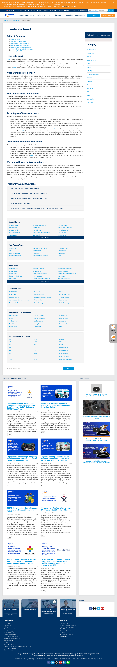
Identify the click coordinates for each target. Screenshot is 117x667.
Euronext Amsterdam (65, 359)
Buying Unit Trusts (64, 294)
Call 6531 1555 (21, 10)
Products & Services (26, 15)
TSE (35, 356)
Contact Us (58, 10)
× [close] (113, 2)
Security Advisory (96, 659)
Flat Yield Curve (37, 230)
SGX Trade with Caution (11, 636)
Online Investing (64, 303)
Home (6, 20)
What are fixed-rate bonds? (18, 41)
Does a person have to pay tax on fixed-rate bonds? (29, 198)
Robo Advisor (63, 300)
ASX (10, 345)
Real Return (61, 276)
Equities (89, 81)
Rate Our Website (9, 644)
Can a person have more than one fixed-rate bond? (29, 193)
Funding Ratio (13, 273)
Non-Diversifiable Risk (64, 278)
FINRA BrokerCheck (10, 648)
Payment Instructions (10, 629)
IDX (35, 345)
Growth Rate (37, 271)
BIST (10, 353)
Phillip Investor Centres (67, 627)
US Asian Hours (64, 342)
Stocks (89, 67)
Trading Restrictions (10, 634)
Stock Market (91, 85)
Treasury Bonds (64, 297)
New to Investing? (9, 640)
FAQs (66, 10)
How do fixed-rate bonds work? (19, 43)
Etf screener (62, 321)
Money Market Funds (15, 303)
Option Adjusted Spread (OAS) (42, 278)
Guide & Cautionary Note (67, 659)
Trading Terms (91, 60)
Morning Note (13, 327)
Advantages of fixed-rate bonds (19, 45)
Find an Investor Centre (45, 10)
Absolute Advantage (15, 255)
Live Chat (31, 10)
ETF (88, 92)
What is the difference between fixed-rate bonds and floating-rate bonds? (37, 208)
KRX (10, 347)
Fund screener (63, 318)
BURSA (61, 345)
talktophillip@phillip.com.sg (68, 625)
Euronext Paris (63, 353)
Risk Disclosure (40, 659)
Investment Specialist (66, 634)
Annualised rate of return (40, 255)
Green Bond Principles (39, 225)
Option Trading (38, 303)
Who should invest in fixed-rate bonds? (22, 49)
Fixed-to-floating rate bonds (41, 232)
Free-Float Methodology (40, 273)
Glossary (12, 20)
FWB (35, 353)
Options (89, 78)
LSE (35, 347)
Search (74, 10)
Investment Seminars (65, 324)
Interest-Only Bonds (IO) (65, 227)
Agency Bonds (13, 235)
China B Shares (63, 350)
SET (10, 350)
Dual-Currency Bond (15, 232)
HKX (35, 342)
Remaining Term (62, 235)
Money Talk (37, 324)
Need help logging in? (10, 631)
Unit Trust (90, 102)
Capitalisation (62, 253)
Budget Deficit (62, 250)
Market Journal (38, 321)
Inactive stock (37, 250)
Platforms (40, 15)
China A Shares (63, 347)
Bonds (18, 20)
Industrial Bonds (14, 230)
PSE (10, 342)
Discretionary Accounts (64, 268)
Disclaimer (18, 659)
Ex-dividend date (62, 248)
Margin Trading (13, 291)
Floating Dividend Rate (15, 276)
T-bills (59, 255)
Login (111, 10)
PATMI (10, 250)
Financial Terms (91, 49)
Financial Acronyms (93, 74)
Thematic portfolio (39, 315)
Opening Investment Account (42, 297)
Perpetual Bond (62, 225)
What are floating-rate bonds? (21, 203)
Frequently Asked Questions (18, 51)
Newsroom (63, 636)
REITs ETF (37, 291)
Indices (11, 318)
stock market (56, 129)
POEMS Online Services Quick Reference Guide (17, 646)
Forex (88, 95)
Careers (62, 633)
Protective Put (13, 278)
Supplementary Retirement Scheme (19, 300)
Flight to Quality (38, 276)
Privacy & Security (28, 659)
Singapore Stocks (39, 294)
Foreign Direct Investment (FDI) (67, 273)
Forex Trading (38, 300)
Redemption (36, 253)
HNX (10, 356)
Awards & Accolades (66, 631)
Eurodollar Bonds (63, 230)
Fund (88, 63)
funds (14, 68)
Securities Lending (14, 297)
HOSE (10, 359)
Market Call (37, 327)
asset (32, 155)
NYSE (35, 339)
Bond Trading (12, 294)
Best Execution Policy (83, 659)
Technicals (90, 88)
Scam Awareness (9, 650)
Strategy (89, 71)
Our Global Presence (66, 629)
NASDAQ (62, 339)
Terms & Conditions (52, 659)
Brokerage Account (38, 268)
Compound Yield (13, 268)
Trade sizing (12, 248)
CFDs (60, 291)
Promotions (69, 15)
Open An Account (107, 15)
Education (58, 15)
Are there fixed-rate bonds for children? (25, 188)
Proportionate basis (15, 253)
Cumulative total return (40, 248)
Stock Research (64, 315)
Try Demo (82, 10)
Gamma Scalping (63, 271)
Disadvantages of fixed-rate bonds (20, 47)
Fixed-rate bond (15, 39)
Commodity (90, 99)
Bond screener (13, 321)
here (49, 4)
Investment (90, 53)
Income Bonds (13, 227)
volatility (21, 131)
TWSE (35, 350)
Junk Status (37, 227)
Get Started (80, 15)
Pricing (49, 15)
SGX (10, 339)
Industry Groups (13, 271)
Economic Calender (39, 318)
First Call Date (62, 232)
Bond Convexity (13, 225)
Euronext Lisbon (64, 356)
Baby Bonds (37, 235)
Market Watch (13, 324)
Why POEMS (7, 623)
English (10, 10)
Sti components (13, 315)
